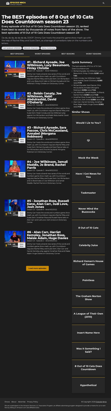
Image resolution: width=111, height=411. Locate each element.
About (13, 402)
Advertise (21, 402)
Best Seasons (68, 54)
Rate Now (22, 75)
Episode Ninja (101, 402)
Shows (7, 402)
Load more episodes (37, 268)
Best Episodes (17, 54)
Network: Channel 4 (31, 48)
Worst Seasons (93, 54)
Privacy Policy (32, 402)
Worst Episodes (42, 54)
